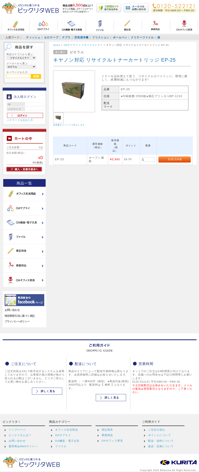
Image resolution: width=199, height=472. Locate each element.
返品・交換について (161, 446)
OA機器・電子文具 (67, 440)
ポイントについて (159, 435)
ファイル (61, 446)
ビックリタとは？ (20, 435)
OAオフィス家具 (112, 440)
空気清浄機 (81, 37)
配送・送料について (161, 440)
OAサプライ (63, 435)
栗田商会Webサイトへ (23, 446)
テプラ (66, 37)
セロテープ (51, 37)
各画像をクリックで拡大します (69, 125)
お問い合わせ (12, 310)
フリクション (100, 37)
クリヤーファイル (142, 37)
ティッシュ (33, 37)
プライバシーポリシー (17, 321)
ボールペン (120, 37)
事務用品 (107, 435)
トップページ (17, 429)
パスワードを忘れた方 (20, 120)
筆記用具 (107, 429)
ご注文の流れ (156, 429)
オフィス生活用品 (66, 429)
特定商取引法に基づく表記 (20, 315)
